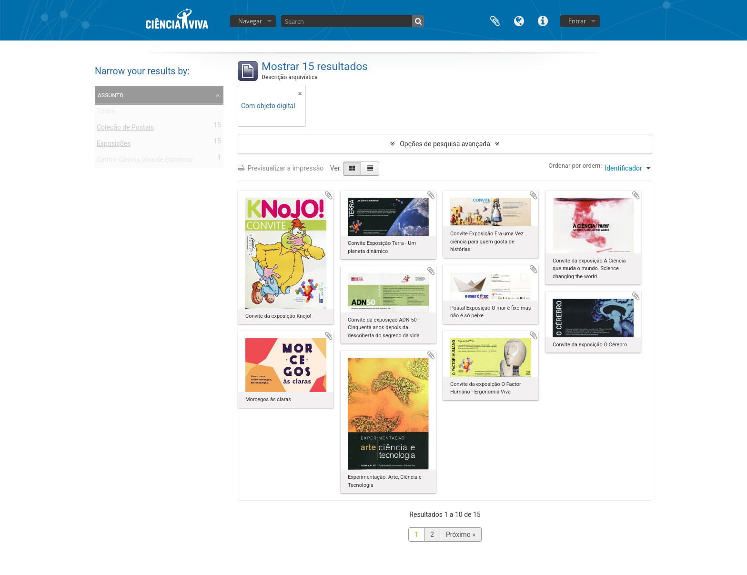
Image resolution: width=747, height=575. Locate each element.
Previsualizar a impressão (280, 168)
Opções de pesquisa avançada (445, 144)
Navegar (250, 21)
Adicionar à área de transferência (328, 195)
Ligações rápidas (543, 20)
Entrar (577, 21)
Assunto (110, 95)
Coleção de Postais (125, 129)
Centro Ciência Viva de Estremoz (145, 161)
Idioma (519, 20)
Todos (106, 113)
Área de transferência (495, 20)
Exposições (114, 145)
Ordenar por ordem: (575, 165)
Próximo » (460, 534)
